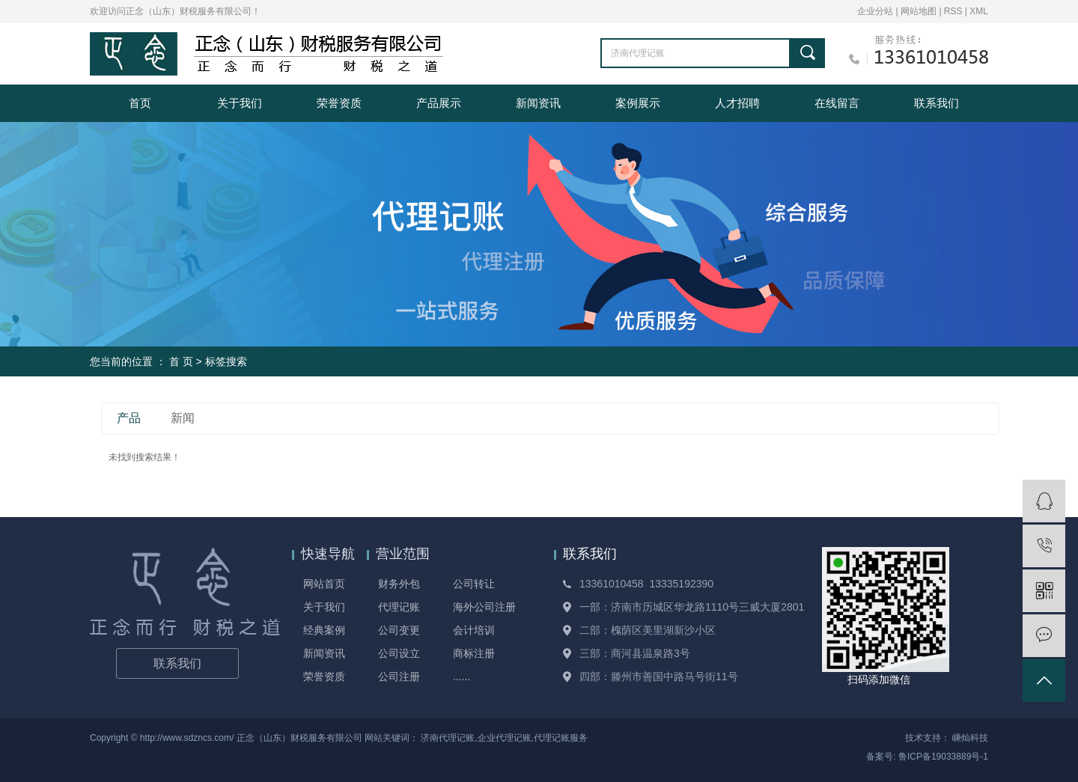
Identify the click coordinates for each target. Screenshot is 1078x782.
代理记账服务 (561, 738)
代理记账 (399, 607)
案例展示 (637, 103)
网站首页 (324, 584)
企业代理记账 (505, 738)
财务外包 (399, 584)
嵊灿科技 (970, 738)
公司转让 (474, 584)
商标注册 (474, 653)
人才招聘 (737, 103)
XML (978, 11)
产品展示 (438, 103)
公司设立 (399, 653)
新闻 (183, 418)
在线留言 (836, 103)
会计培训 (474, 630)
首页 (140, 103)
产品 (129, 418)
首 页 (181, 361)
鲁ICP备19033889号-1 (943, 756)
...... (461, 676)
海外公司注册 (484, 607)
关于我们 (239, 103)
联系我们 (936, 103)
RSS (953, 11)
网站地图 (920, 11)
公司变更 (399, 630)
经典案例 (324, 630)
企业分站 (875, 11)
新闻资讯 (538, 103)
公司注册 (399, 676)
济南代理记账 (448, 738)
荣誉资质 (339, 103)
